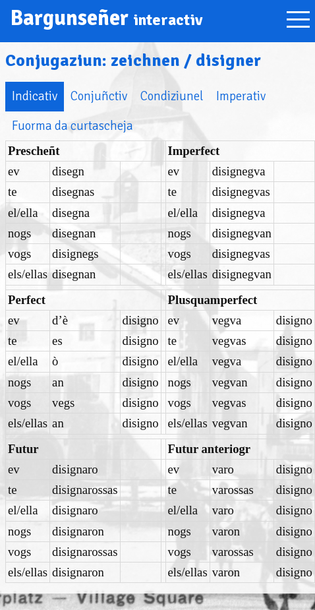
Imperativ (241, 96)
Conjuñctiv (99, 96)
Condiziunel (171, 96)
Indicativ (34, 96)
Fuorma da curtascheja (72, 125)
